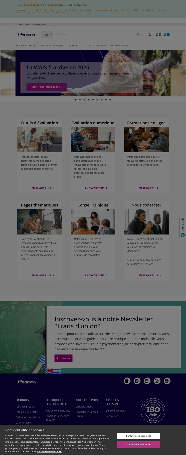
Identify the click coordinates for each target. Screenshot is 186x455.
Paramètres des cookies (138, 435)
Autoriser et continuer (138, 444)
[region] (93, 440)
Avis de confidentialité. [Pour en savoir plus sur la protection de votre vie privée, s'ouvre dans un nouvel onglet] (49, 451)
